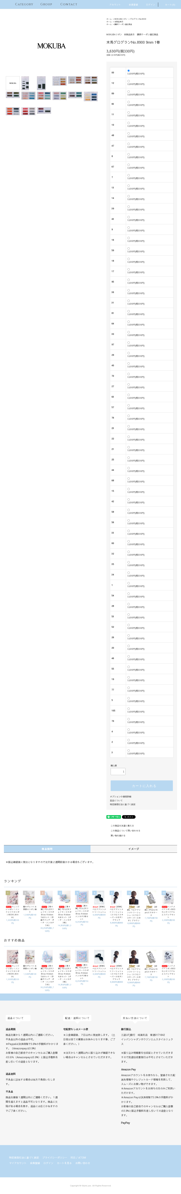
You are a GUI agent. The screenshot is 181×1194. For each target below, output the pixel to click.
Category (22, 4)
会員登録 (131, 4)
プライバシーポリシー (54, 1157)
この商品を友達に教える (120, 825)
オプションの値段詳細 (120, 796)
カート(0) (168, 4)
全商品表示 (118, 21)
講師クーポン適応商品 (123, 24)
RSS (73, 1157)
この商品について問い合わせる (123, 830)
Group (44, 4)
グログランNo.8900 (138, 19)
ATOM (82, 1157)
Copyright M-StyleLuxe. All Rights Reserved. (90, 1185)
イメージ (133, 849)
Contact (66, 4)
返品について (116, 800)
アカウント (113, 4)
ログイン (148, 4)
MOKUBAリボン (120, 19)
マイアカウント (18, 1163)
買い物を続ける (115, 835)
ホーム (109, 19)
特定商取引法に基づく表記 (122, 804)
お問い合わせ (82, 1163)
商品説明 (47, 849)
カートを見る (64, 1163)
